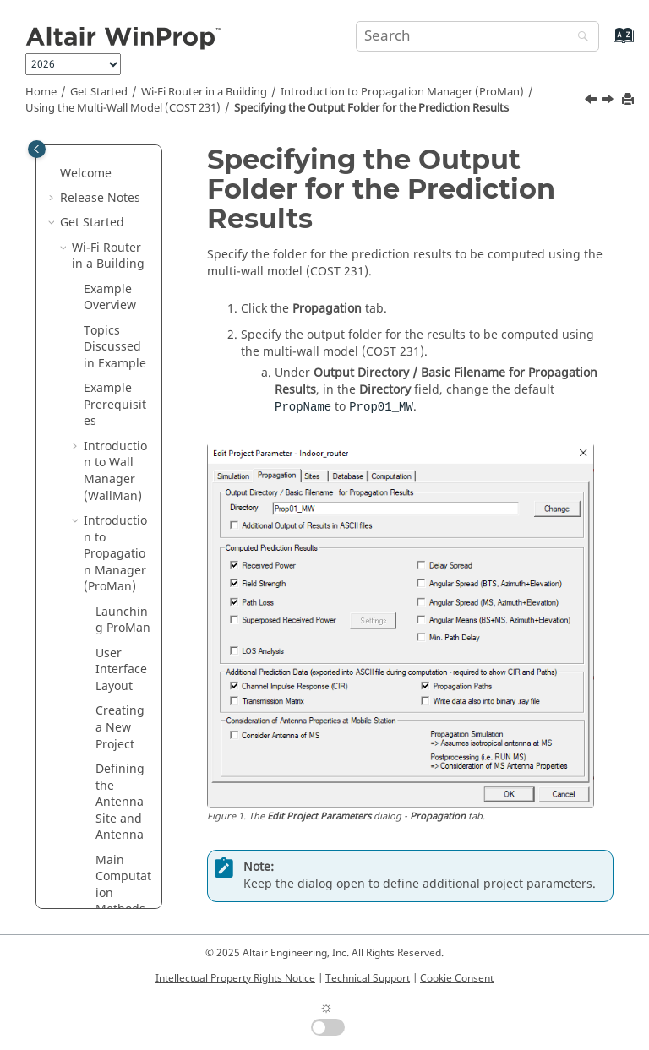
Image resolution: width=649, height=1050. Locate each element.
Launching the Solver (128, 786)
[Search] (579, 37)
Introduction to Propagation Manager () (402, 92)
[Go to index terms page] (605, 43)
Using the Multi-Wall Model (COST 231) (123, 108)
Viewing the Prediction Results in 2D (128, 869)
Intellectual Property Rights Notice (235, 978)
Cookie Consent (457, 978)
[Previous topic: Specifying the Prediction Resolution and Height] (592, 101)
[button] (100, 249)
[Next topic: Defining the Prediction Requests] (609, 101)
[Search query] (477, 36)
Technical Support (367, 978)
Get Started (99, 92)
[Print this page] (629, 100)
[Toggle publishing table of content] (37, 149)
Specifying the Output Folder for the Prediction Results (371, 108)
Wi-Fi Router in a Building (204, 92)
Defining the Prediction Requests (128, 555)
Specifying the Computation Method (129, 654)
